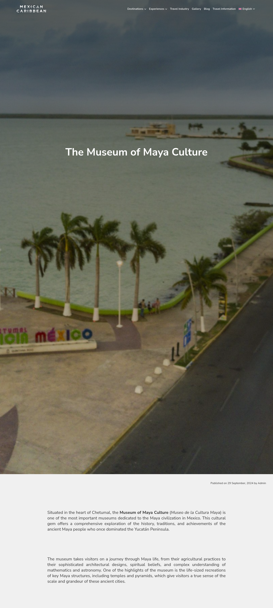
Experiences (156, 9)
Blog (207, 9)
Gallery (196, 9)
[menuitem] (247, 9)
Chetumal (101, 512)
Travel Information (224, 9)
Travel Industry (179, 9)
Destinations (135, 9)
